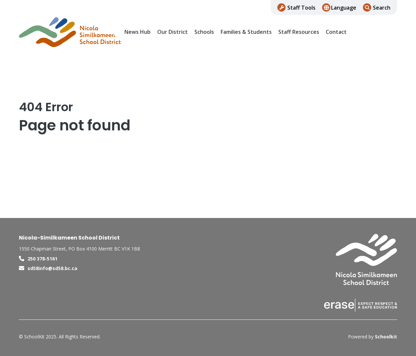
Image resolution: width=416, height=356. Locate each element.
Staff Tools (301, 7)
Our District (172, 32)
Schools (204, 32)
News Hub (137, 32)
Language (343, 7)
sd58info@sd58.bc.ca (52, 268)
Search (381, 7)
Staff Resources (298, 32)
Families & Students (246, 32)
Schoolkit (386, 336)
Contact (336, 32)
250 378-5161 (42, 258)
